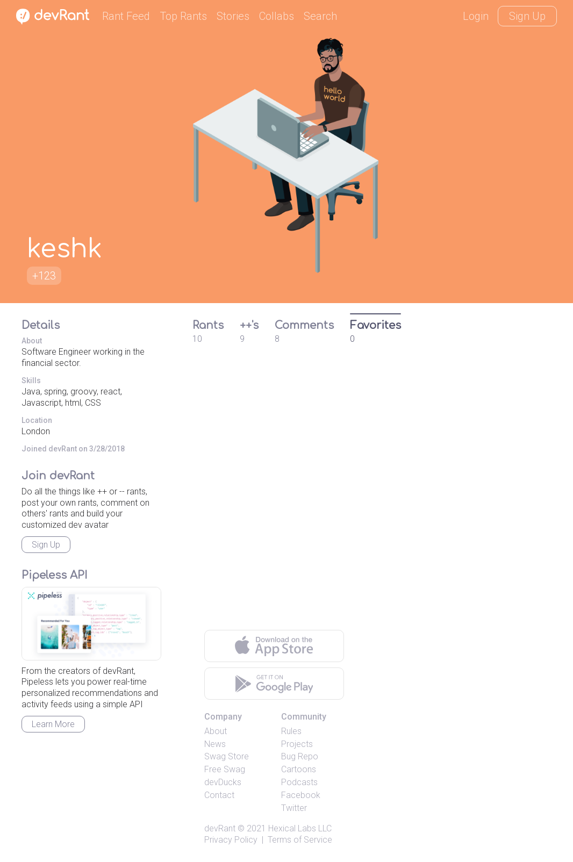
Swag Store (226, 756)
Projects (297, 744)
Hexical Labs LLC (300, 828)
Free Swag (224, 769)
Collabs (276, 16)
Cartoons (298, 769)
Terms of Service (300, 840)
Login (476, 16)
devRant (219, 828)
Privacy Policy (230, 840)
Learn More (53, 724)
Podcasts (299, 782)
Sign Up (527, 16)
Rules (291, 731)
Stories (233, 16)
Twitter (294, 808)
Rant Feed (126, 16)
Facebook (300, 795)
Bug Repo (299, 756)
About (215, 731)
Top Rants (183, 16)
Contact (219, 795)
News (215, 744)
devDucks (222, 782)
